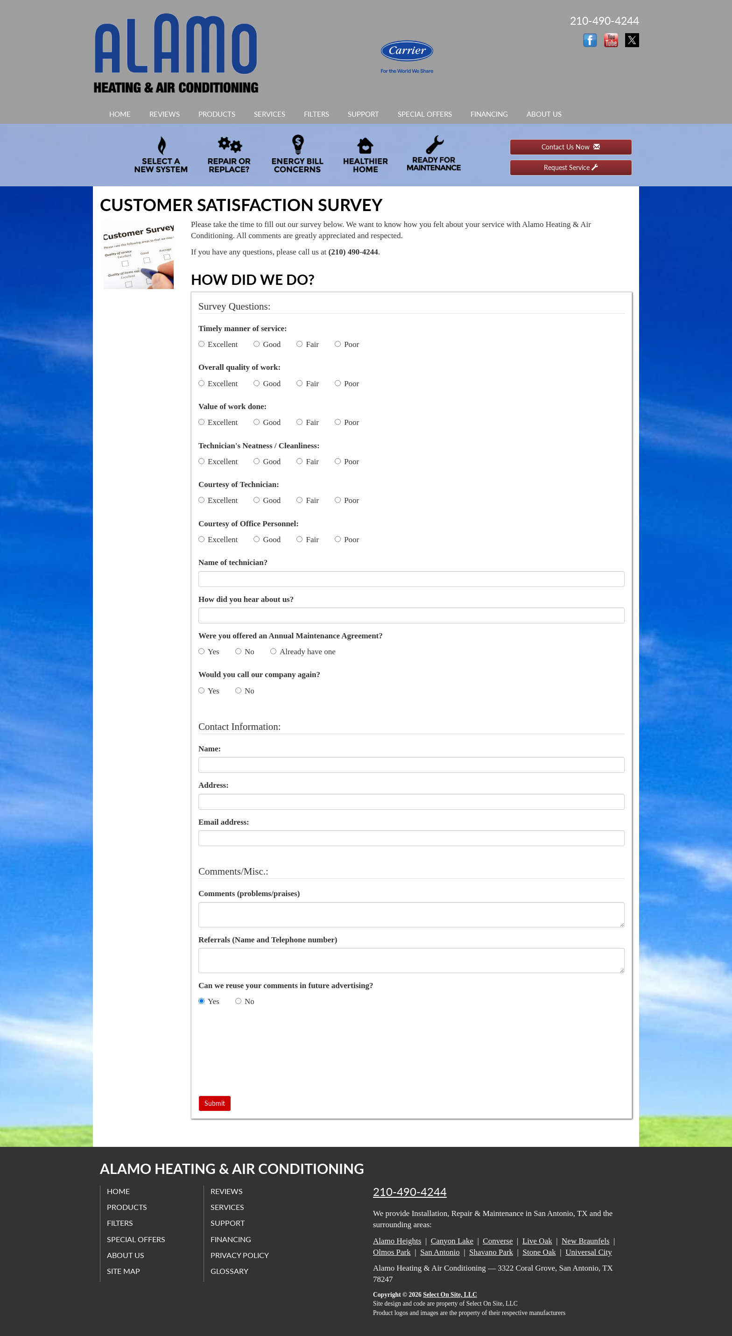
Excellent (218, 344)
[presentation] (236, 1052)
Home (120, 114)
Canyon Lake (452, 1241)
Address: (213, 785)
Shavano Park (491, 1252)
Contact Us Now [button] (571, 147)
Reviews (164, 114)
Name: (209, 748)
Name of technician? (232, 562)
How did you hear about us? (246, 599)
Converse (498, 1241)
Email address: (223, 822)
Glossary (230, 1270)
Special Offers (425, 114)
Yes (208, 651)
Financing (489, 114)
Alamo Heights (397, 1241)
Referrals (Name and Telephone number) (267, 939)
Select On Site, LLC (450, 1294)
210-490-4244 (410, 1191)
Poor (347, 344)
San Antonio (440, 1252)
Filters (316, 114)
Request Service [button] (571, 167)
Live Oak (537, 1241)
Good (267, 344)
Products (216, 114)
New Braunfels (585, 1241)
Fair (307, 344)
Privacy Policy (240, 1255)
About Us (544, 114)
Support (363, 114)
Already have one (303, 651)
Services (269, 114)
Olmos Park (392, 1252)
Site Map (124, 1270)
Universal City (588, 1252)
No (244, 651)
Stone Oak (539, 1252)
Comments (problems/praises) (249, 893)
